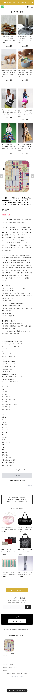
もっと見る (9, 46)
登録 (28, 607)
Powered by (17, 676)
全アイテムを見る (17, 590)
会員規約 (5, 670)
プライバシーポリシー (9, 664)
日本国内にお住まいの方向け (17, 481)
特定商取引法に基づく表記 (10, 667)
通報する (30, 485)
